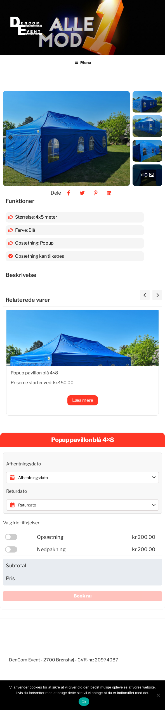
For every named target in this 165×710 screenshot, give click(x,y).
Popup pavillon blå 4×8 (34, 373)
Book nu (83, 596)
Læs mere (82, 400)
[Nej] (158, 695)
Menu (82, 62)
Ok (83, 702)
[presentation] (145, 295)
